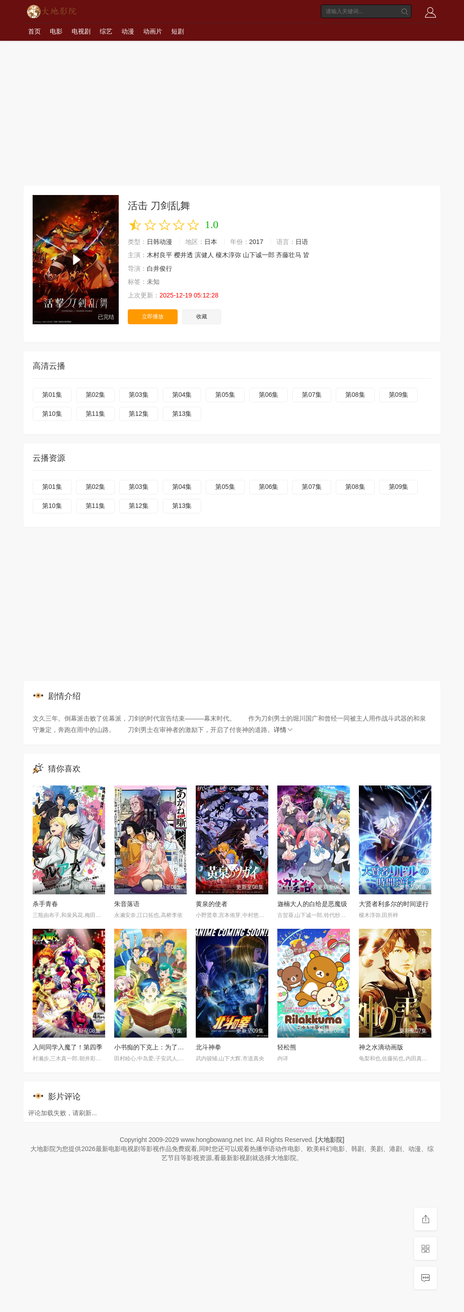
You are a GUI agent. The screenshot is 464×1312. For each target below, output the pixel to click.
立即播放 (153, 316)
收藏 (201, 316)
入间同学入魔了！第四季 (67, 1047)
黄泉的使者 (211, 903)
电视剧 (81, 31)
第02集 (96, 394)
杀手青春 (45, 903)
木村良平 (159, 254)
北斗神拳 (208, 1047)
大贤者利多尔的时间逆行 (394, 903)
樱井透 (183, 254)
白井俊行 (159, 268)
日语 (301, 241)
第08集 (355, 394)
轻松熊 (286, 1047)
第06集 (269, 394)
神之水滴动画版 (381, 1047)
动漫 (127, 31)
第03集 (139, 394)
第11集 (96, 413)
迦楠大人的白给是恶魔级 (312, 903)
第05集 (225, 394)
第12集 (139, 413)
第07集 (312, 394)
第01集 (52, 394)
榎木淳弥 (228, 254)
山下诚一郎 (259, 254)
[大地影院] (329, 1139)
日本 (210, 241)
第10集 (52, 413)
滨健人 (204, 254)
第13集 (182, 413)
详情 (284, 729)
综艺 (106, 31)
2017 (256, 241)
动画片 (152, 31)
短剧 (177, 31)
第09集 (399, 394)
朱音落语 (127, 903)
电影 (56, 31)
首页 (34, 31)
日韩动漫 (159, 241)
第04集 (182, 394)
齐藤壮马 (288, 254)
